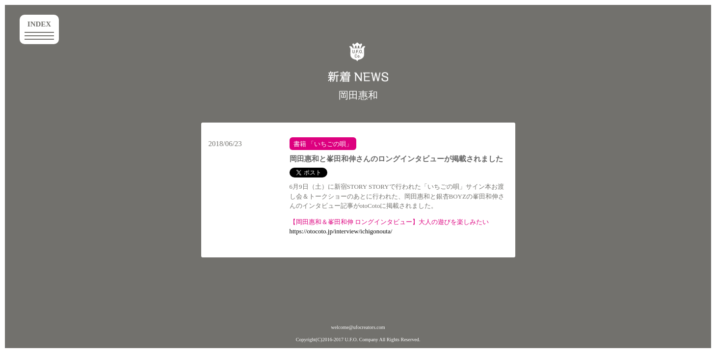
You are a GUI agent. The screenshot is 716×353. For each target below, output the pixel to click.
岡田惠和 (358, 95)
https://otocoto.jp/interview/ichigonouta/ (341, 231)
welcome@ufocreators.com (358, 327)
